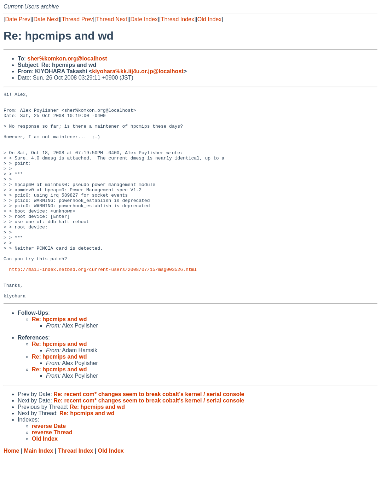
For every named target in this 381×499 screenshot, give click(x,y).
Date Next (45, 19)
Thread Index (177, 19)
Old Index (209, 19)
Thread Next (111, 19)
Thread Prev (77, 19)
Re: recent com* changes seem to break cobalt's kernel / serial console (148, 436)
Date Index (143, 19)
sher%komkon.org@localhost (67, 59)
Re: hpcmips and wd (59, 361)
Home (11, 492)
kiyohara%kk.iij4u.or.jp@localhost (137, 71)
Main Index (38, 492)
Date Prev (17, 19)
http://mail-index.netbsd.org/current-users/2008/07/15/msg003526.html (103, 305)
